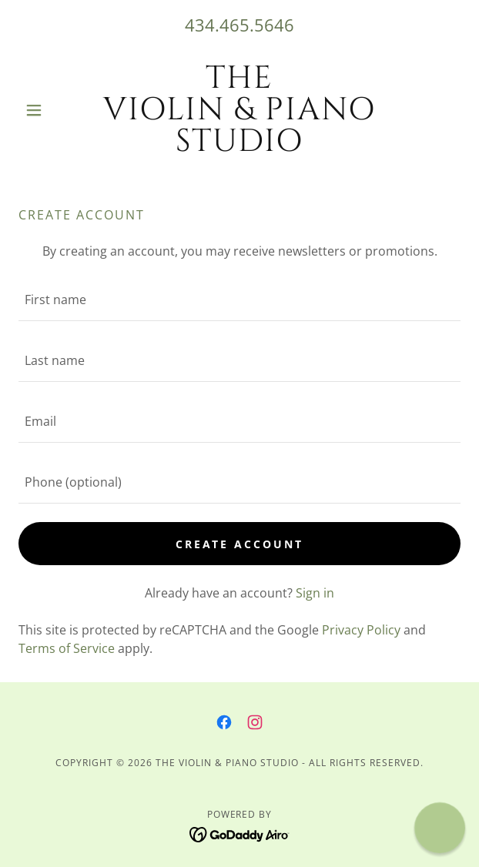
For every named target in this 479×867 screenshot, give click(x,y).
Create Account (240, 544)
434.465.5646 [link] (239, 24)
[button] (51, 110)
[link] (239, 109)
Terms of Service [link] (66, 648)
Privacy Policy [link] (361, 629)
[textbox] (239, 300)
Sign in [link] (315, 592)
